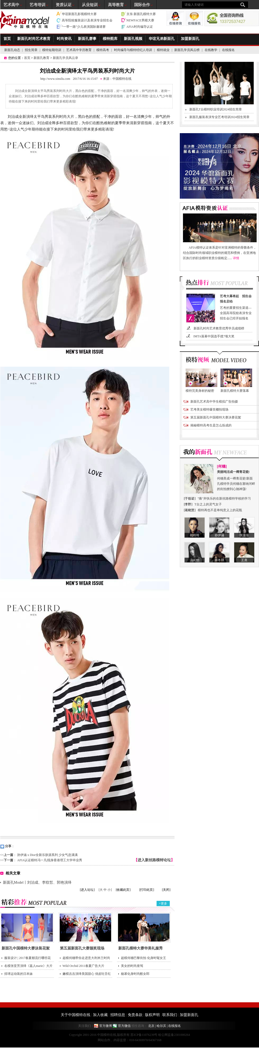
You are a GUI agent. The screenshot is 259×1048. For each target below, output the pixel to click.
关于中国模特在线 (75, 1015)
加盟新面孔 (190, 39)
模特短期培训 (51, 50)
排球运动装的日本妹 (18, 974)
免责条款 (135, 1015)
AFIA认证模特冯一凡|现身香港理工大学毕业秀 (49, 860)
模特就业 (163, 50)
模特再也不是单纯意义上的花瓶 (220, 510)
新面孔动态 (12, 50)
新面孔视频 (133, 39)
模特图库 (110, 39)
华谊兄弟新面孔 (162, 39)
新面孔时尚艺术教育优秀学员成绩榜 (219, 328)
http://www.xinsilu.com (55, 79)
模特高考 (102, 50)
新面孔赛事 (87, 39)
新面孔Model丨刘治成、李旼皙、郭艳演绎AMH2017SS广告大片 (37, 883)
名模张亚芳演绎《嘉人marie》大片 (28, 966)
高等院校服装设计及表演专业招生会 (87, 20)
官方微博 (105, 1026)
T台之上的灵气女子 (208, 504)
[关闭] (166, 890)
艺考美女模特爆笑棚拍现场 (209, 409)
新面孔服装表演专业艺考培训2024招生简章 (219, 117)
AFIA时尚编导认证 (139, 27)
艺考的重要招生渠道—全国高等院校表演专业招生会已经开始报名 (237, 307)
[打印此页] (146, 890)
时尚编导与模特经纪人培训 (133, 50)
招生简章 (31, 50)
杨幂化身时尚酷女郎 (135, 974)
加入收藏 (100, 1015)
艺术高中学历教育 (79, 50)
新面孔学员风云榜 (187, 50)
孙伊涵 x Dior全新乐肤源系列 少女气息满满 (47, 855)
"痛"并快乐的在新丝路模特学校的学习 (224, 498)
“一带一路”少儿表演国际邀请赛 (84, 27)
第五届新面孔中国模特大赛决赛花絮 (215, 417)
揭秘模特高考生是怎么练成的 (211, 425)
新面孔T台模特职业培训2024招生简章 (215, 109)
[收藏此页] (123, 890)
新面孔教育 (41, 58)
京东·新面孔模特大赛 (141, 14)
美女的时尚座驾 (132, 966)
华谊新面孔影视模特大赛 (79, 14)
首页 (7, 39)
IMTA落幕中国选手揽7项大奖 (214, 336)
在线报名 (228, 50)
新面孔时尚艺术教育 (33, 39)
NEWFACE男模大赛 (140, 20)
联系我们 (169, 1015)
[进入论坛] (87, 890)
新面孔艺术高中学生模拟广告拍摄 (214, 401)
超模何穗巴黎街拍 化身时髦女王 (143, 958)
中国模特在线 (121, 79)
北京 (151, 1026)
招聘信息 (117, 1015)
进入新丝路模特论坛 (154, 860)
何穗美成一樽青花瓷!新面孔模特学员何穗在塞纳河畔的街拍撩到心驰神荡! (236, 480)
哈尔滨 (161, 1026)
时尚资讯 (64, 39)
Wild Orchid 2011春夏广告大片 (83, 966)
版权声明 (152, 1015)
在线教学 (211, 50)
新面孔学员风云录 (65, 58)
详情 (236, 258)
